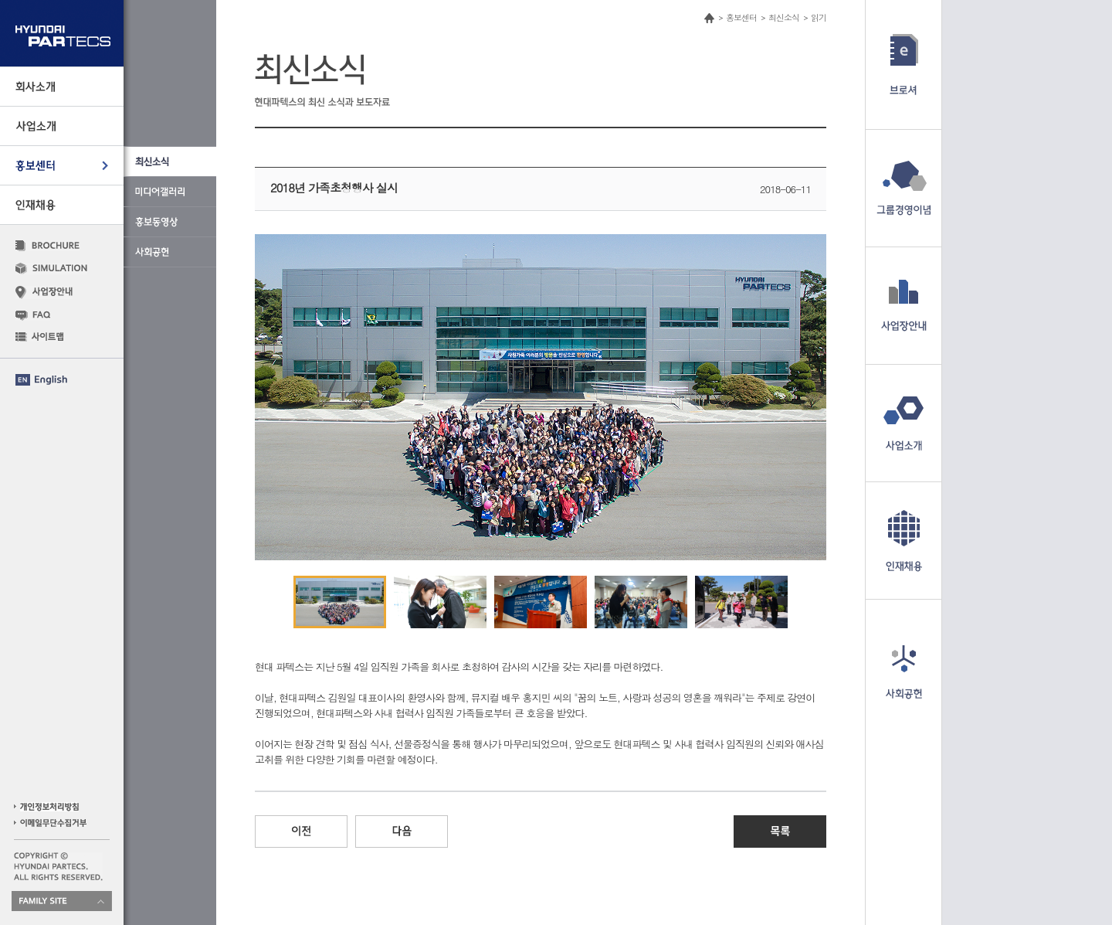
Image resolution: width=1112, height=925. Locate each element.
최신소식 (783, 17)
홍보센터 (741, 17)
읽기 (818, 17)
